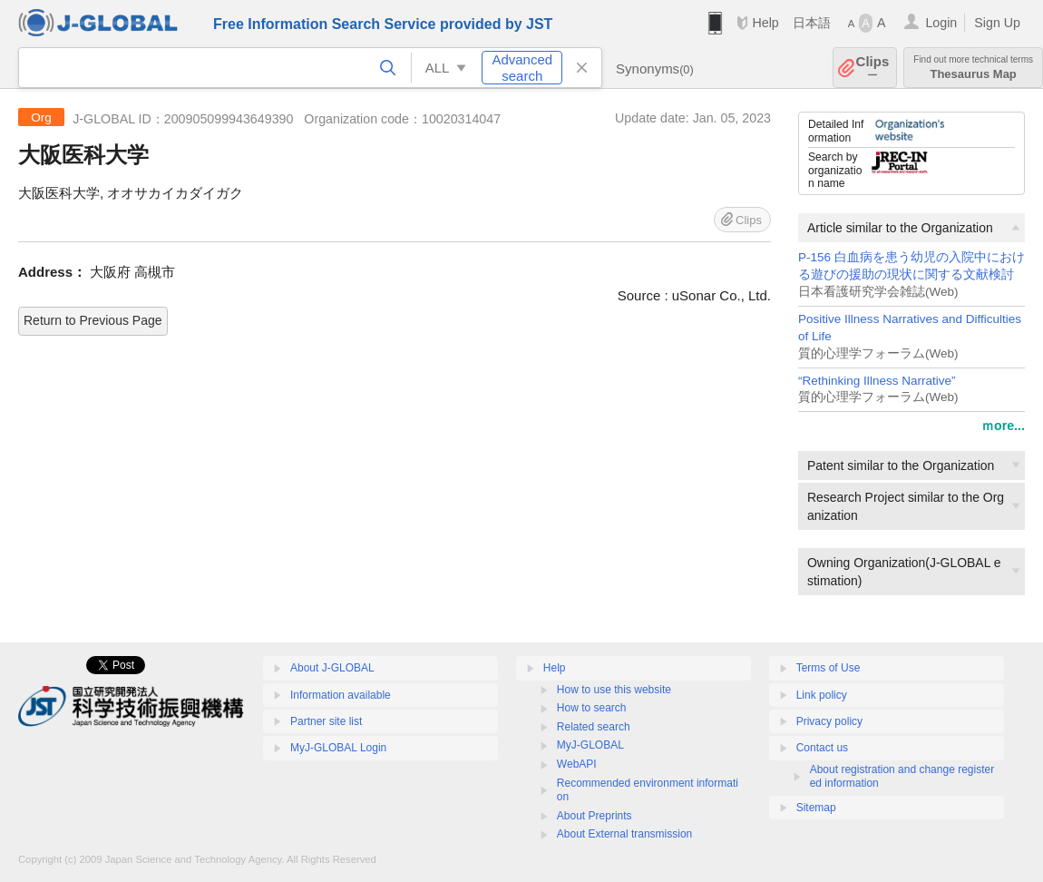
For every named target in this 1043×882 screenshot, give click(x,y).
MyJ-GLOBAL (590, 745)
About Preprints (594, 815)
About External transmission (624, 834)
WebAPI (577, 764)
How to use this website (614, 689)
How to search (592, 707)
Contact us (822, 747)
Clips (873, 68)
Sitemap (816, 807)
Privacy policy (829, 721)
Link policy (821, 695)
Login (941, 22)
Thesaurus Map (973, 67)
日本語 (812, 22)
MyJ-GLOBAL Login (338, 747)
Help (765, 22)
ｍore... (1003, 425)
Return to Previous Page (93, 320)
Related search (593, 726)
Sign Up (997, 22)
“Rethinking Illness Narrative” (877, 380)
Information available (340, 695)
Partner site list (326, 721)
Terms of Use (828, 668)
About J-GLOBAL (332, 668)
